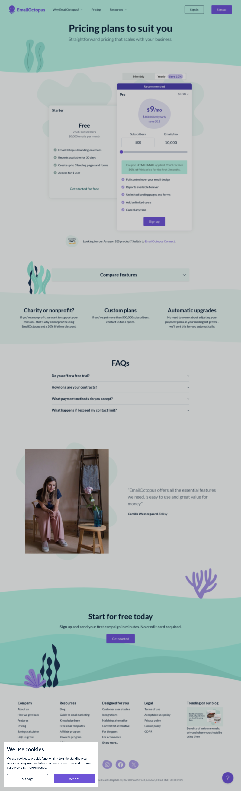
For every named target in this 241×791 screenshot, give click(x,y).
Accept (74, 779)
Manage (27, 779)
